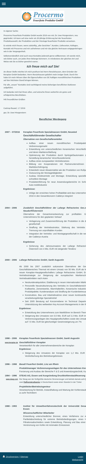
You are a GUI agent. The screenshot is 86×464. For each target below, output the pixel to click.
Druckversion (11, 456)
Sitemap (24, 456)
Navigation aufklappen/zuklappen (43, 4)
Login (80, 456)
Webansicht (77, 459)
